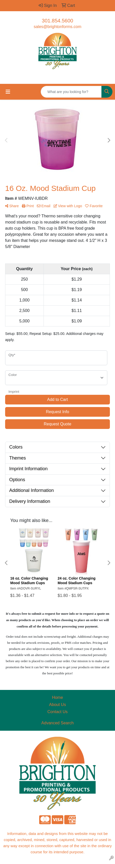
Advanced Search (57, 723)
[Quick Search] (71, 92)
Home (57, 697)
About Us (57, 704)
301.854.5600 (57, 20)
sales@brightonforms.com (57, 26)
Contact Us (57, 712)
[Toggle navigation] (8, 91)
